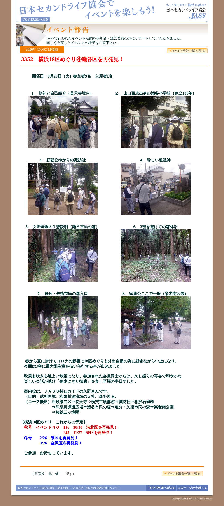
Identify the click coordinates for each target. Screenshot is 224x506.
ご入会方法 (77, 487)
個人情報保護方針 (96, 487)
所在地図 (62, 487)
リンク (114, 487)
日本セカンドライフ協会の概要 (36, 487)
